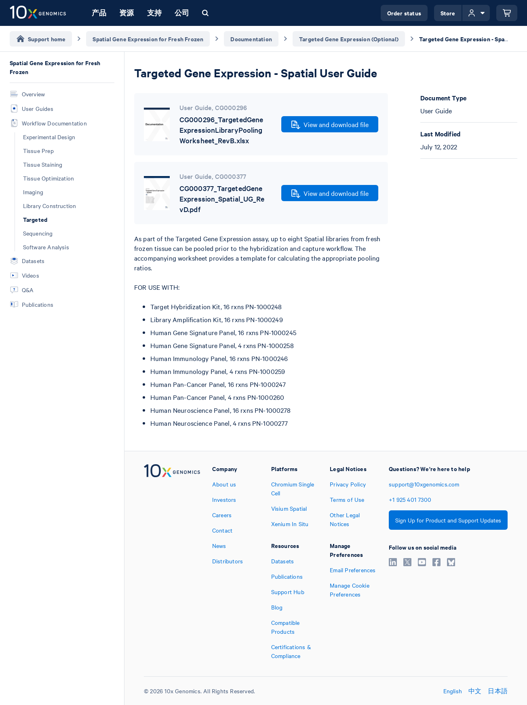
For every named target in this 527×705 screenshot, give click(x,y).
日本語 (498, 691)
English (452, 691)
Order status (404, 12)
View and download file (330, 125)
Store (448, 12)
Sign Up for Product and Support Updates (448, 520)
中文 (474, 691)
